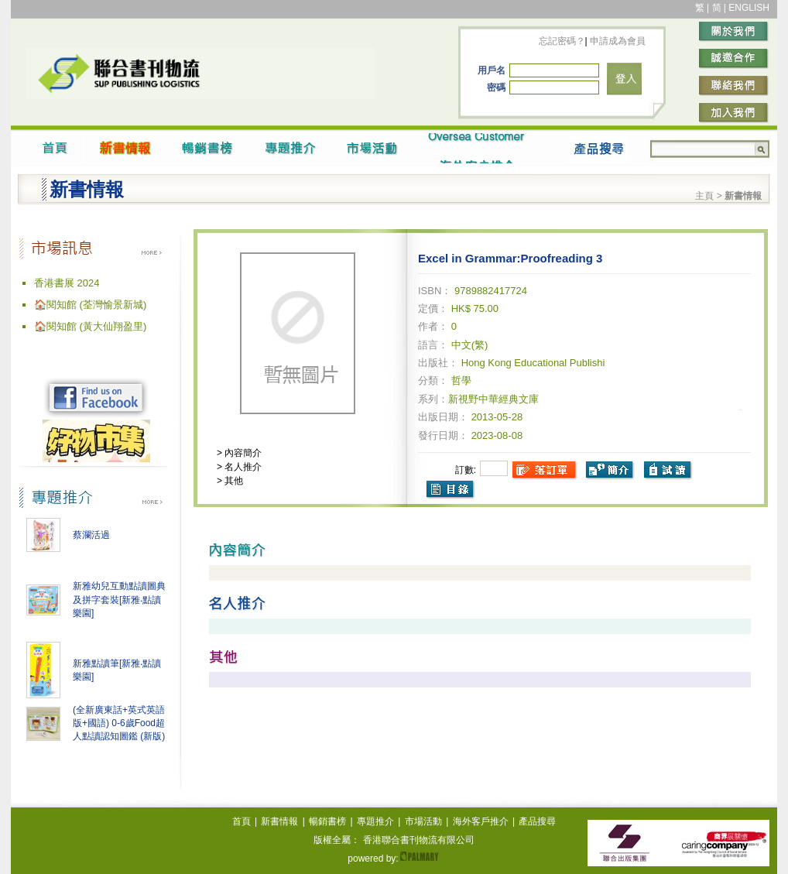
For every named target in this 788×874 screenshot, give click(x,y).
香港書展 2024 (67, 283)
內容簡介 (242, 452)
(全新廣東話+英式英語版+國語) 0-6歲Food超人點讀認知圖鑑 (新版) (119, 723)
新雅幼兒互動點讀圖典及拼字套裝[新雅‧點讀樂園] (119, 600)
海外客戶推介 (481, 821)
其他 (232, 480)
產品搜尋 (537, 821)
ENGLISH (748, 7)
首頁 (241, 821)
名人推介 (242, 466)
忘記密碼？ (562, 41)
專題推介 (375, 821)
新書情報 (279, 821)
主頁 (704, 195)
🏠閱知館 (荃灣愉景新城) (90, 304)
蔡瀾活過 (91, 535)
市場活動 (423, 821)
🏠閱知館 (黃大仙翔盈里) (90, 326)
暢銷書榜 (327, 821)
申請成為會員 (617, 41)
